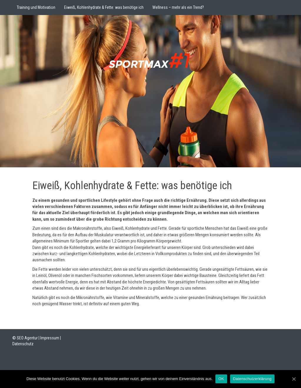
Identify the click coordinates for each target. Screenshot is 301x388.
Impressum (49, 338)
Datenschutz (23, 343)
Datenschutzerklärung (252, 379)
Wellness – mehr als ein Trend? (178, 7)
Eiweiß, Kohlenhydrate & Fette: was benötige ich (104, 7)
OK (221, 379)
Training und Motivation (36, 7)
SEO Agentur (27, 338)
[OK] (294, 379)
